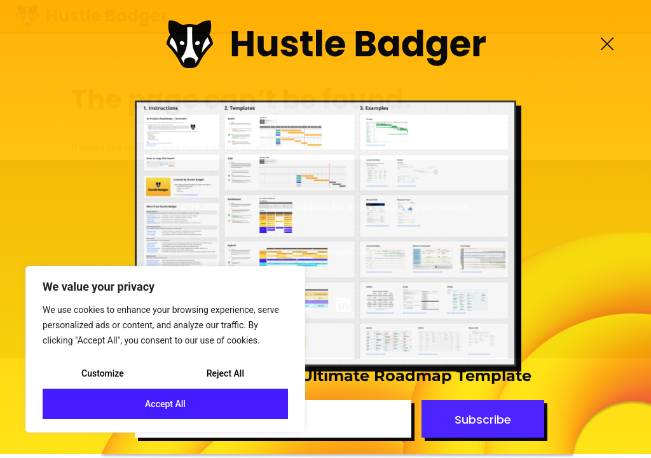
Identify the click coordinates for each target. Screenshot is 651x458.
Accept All (165, 404)
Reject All (225, 373)
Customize (102, 373)
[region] (165, 349)
